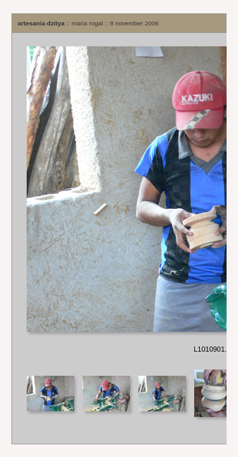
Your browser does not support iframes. (119, 200)
